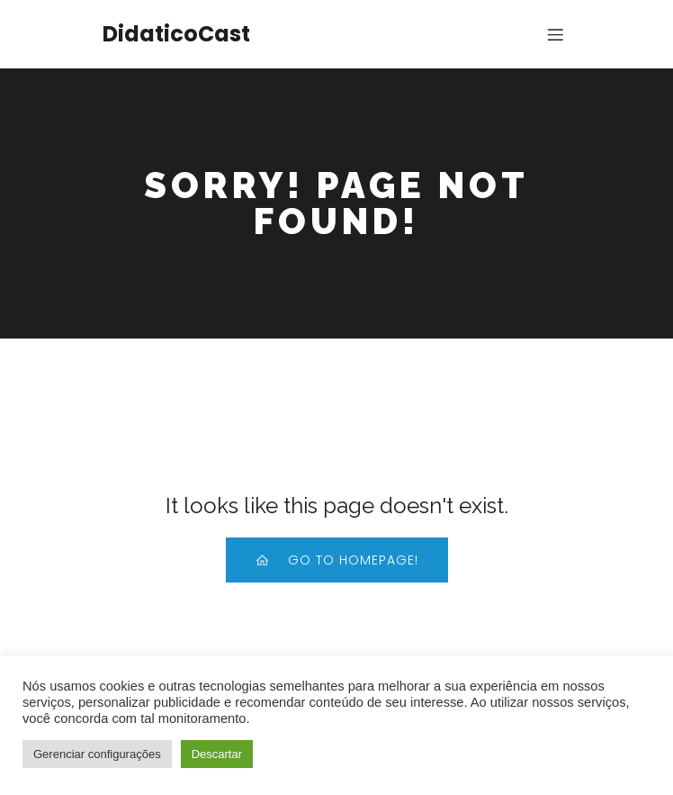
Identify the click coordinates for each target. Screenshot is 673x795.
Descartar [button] (217, 754)
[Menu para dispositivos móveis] (555, 34)
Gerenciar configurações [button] (97, 754)
